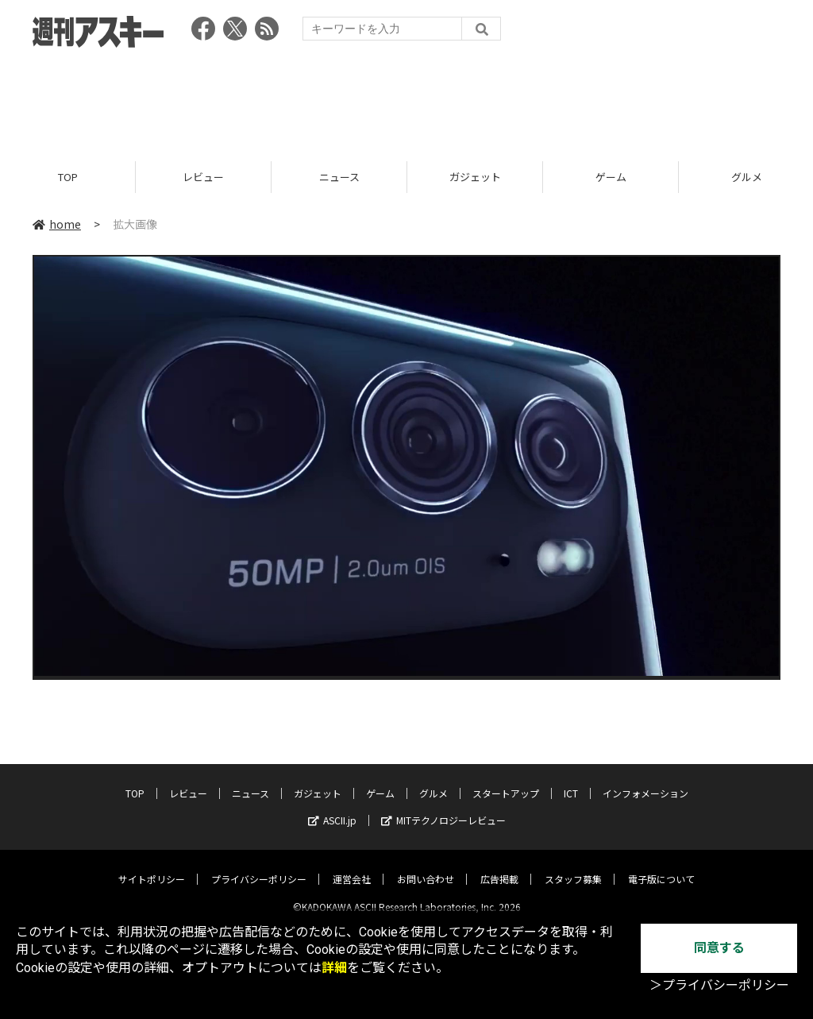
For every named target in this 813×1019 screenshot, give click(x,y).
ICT (571, 780)
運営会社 (352, 866)
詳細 (334, 967)
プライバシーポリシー (258, 866)
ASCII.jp (332, 807)
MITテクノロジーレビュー (443, 807)
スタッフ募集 (573, 866)
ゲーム (610, 176)
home (57, 224)
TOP (68, 176)
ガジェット (475, 176)
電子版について (661, 866)
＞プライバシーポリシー (719, 985)
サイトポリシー (151, 866)
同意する (719, 947)
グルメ (433, 780)
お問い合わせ (425, 866)
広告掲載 (499, 866)
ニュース (339, 176)
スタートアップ (505, 780)
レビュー (203, 176)
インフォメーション (645, 780)
